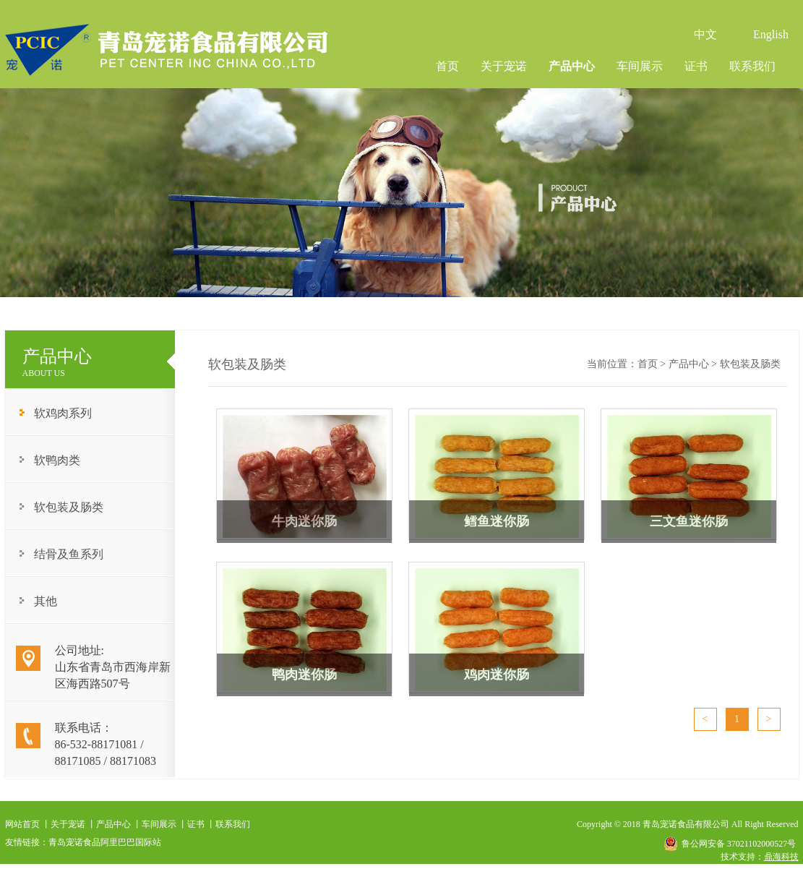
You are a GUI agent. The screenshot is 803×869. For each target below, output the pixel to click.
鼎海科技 (781, 857)
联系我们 (752, 66)
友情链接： (26, 842)
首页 (447, 66)
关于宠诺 (504, 66)
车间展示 (640, 66)
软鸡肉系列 (63, 413)
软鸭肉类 (57, 460)
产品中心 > (694, 364)
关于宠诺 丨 (73, 824)
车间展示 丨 (164, 824)
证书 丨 (201, 824)
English (771, 34)
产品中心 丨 (119, 824)
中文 (705, 34)
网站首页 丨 (28, 824)
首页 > (653, 364)
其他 (45, 601)
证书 (696, 66)
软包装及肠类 (68, 507)
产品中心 (572, 66)
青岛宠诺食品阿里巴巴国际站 (104, 842)
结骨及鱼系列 (68, 554)
